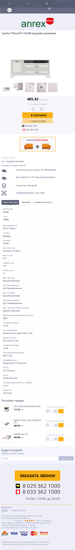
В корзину (37, 115)
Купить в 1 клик (37, 121)
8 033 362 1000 (31, 130)
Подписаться (66, 458)
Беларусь (7, 236)
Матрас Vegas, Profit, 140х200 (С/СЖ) (28, 421)
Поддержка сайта (18, 510)
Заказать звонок (37, 475)
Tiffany (6, 212)
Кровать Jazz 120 (21, 434)
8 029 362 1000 (31, 126)
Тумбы (6, 219)
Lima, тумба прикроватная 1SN (27, 406)
